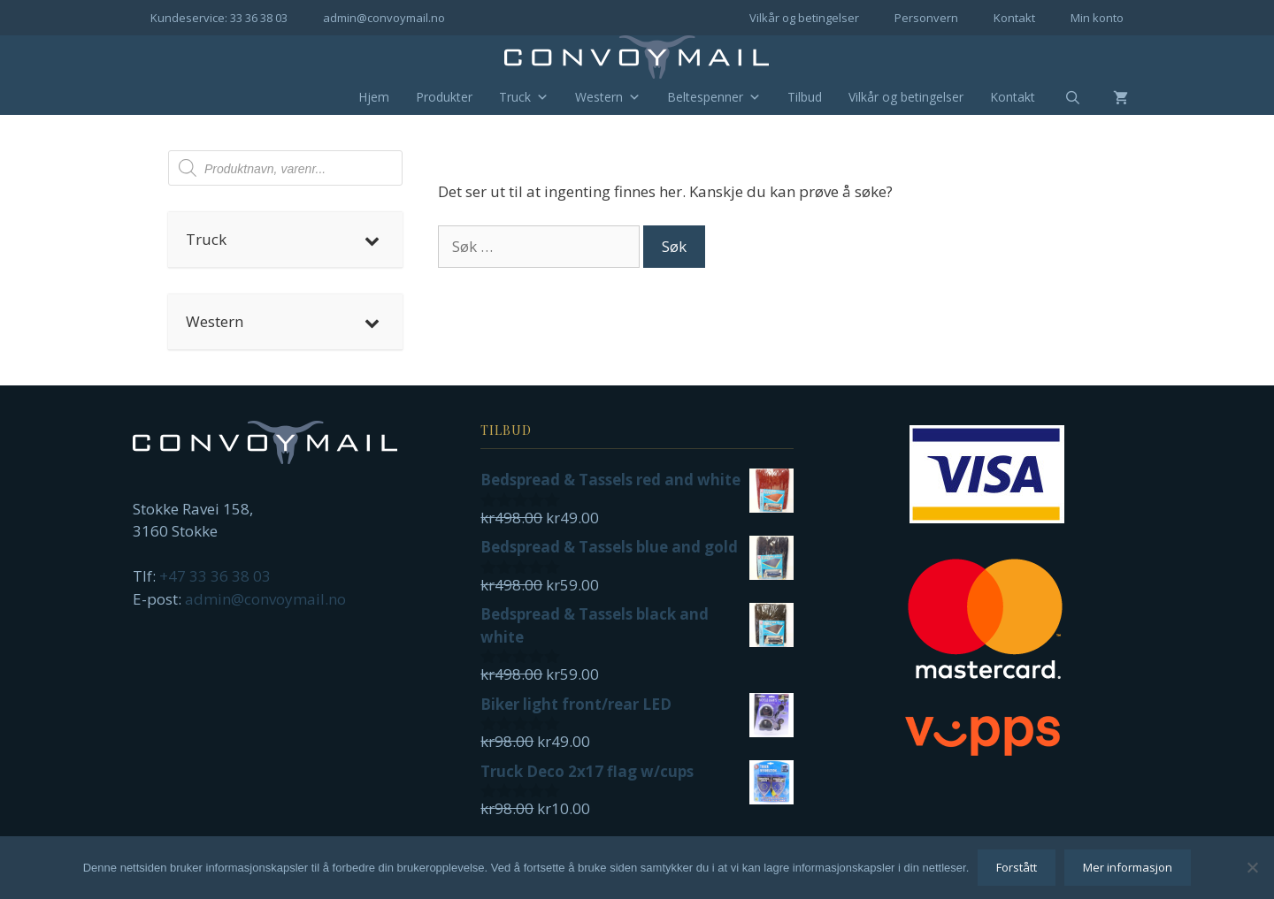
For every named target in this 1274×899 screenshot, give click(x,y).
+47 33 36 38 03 (215, 576)
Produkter (444, 96)
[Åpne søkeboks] (1061, 98)
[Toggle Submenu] (372, 239)
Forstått (1016, 867)
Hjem (373, 96)
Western (608, 97)
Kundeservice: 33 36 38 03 (219, 18)
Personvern (926, 18)
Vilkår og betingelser (804, 18)
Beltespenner (714, 97)
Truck (524, 97)
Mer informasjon (1127, 867)
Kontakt (1014, 18)
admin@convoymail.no (384, 18)
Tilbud (804, 96)
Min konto (1097, 18)
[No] (1252, 867)
